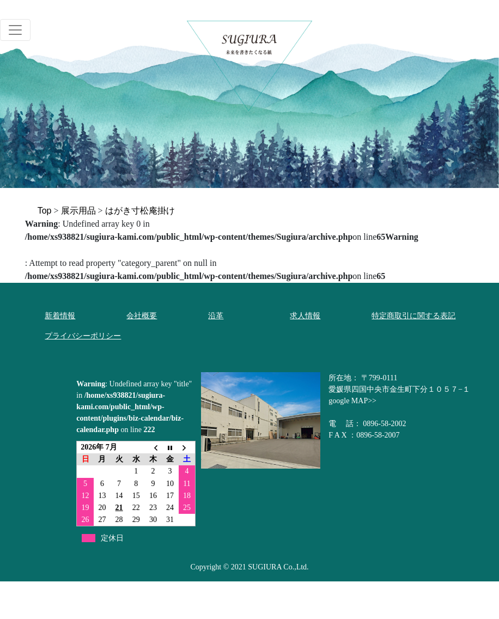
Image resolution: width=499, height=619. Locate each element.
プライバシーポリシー (83, 336)
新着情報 (60, 316)
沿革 (215, 316)
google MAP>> (352, 401)
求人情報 (305, 316)
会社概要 (141, 316)
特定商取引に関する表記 (413, 316)
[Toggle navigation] (15, 30)
